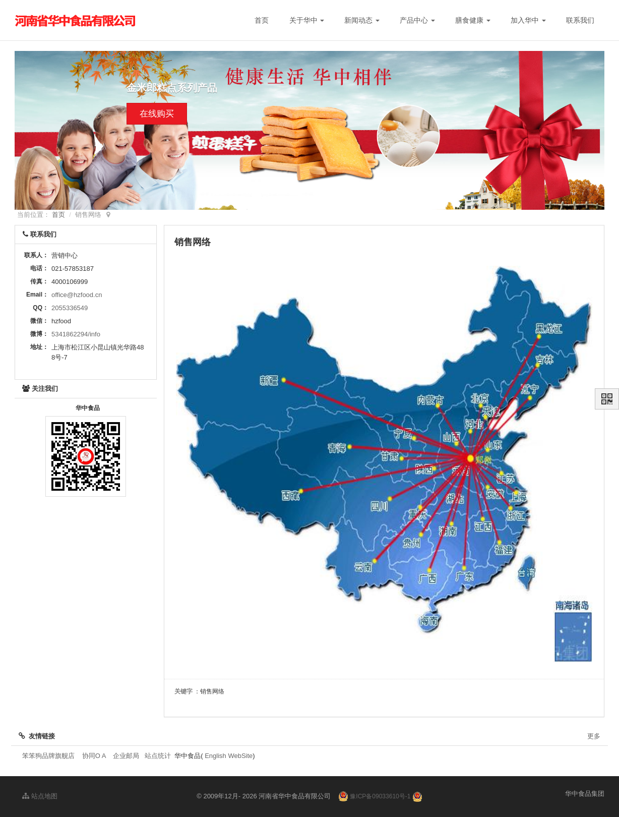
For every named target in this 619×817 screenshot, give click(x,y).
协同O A (94, 756)
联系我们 (580, 20)
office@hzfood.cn (76, 295)
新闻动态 (362, 20)
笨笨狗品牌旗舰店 (48, 756)
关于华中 (307, 20)
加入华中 (528, 20)
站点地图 (39, 796)
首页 (262, 20)
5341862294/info (75, 334)
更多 (593, 736)
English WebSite (229, 756)
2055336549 (69, 308)
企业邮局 (126, 756)
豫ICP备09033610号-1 (380, 796)
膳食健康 (472, 20)
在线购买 (157, 114)
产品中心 (417, 20)
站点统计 (158, 756)
